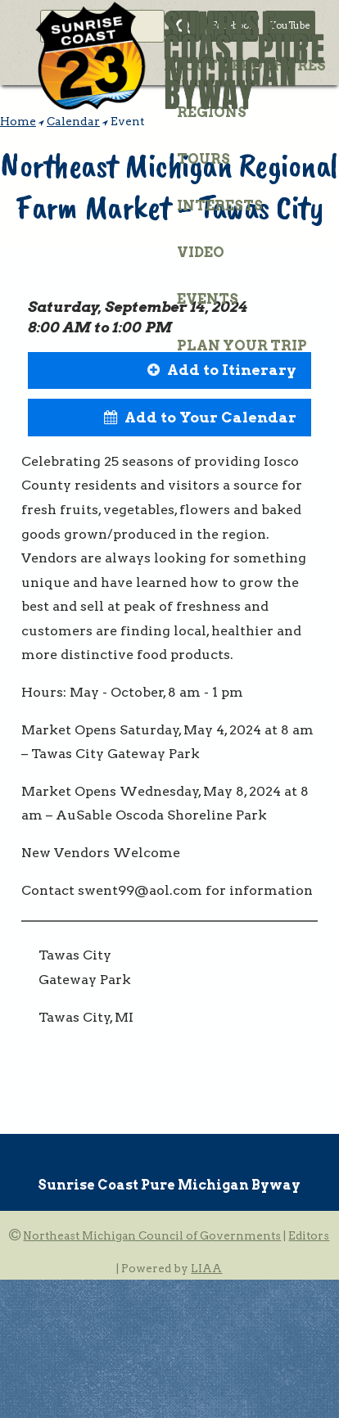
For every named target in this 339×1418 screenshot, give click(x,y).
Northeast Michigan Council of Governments (152, 1235)
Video (200, 252)
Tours (203, 159)
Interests (220, 205)
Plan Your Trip (242, 345)
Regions (211, 112)
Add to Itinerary (231, 369)
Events (207, 299)
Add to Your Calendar (210, 417)
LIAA (206, 1268)
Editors (308, 1235)
